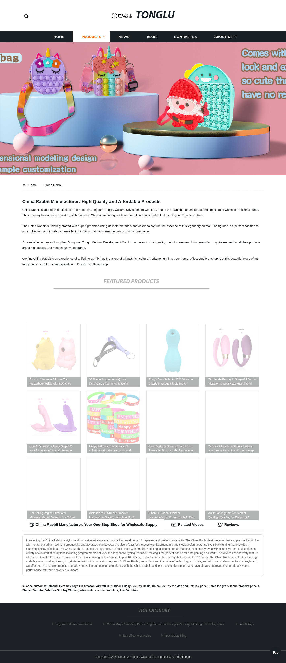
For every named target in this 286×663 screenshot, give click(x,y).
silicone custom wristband (40, 586)
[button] (26, 16)
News (124, 37)
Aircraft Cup (104, 586)
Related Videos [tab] (187, 524)
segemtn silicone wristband (75, 624)
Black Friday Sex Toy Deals (132, 586)
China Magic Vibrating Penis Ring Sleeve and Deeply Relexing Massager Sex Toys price (167, 624)
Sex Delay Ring (176, 635)
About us (223, 37)
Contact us (185, 37)
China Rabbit (53, 185)
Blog (152, 37)
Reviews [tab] (228, 524)
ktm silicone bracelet (138, 635)
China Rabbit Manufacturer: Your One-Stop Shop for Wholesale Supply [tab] (93, 524)
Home (59, 37)
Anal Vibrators (128, 590)
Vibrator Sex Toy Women (61, 590)
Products (91, 37)
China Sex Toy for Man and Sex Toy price (179, 586)
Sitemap (185, 656)
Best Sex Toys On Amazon (77, 586)
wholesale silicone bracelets (99, 590)
